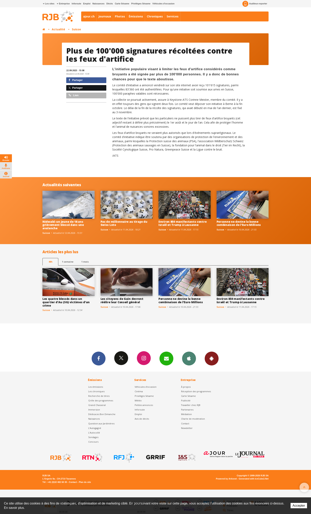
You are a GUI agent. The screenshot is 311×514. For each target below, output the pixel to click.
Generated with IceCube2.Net (254, 479)
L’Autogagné (94, 428)
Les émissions (95, 387)
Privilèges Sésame (141, 3)
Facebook (99, 358)
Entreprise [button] (63, 3)
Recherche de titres (98, 396)
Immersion (94, 409)
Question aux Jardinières (101, 423)
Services (173, 16)
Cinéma (139, 391)
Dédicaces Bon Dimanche (101, 414)
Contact (185, 423)
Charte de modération (193, 418)
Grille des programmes (100, 400)
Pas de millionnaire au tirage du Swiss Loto (124, 223)
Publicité (185, 400)
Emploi (86, 3)
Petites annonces (144, 405)
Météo (138, 400)
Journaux (104, 16)
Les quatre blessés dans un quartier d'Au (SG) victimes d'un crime (66, 302)
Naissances (98, 3)
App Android (212, 358)
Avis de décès (142, 418)
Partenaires (187, 409)
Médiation (186, 414)
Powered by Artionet (226, 479)
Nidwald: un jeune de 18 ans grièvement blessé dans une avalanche (63, 225)
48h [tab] (50, 261)
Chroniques (155, 16)
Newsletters (166, 358)
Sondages (93, 437)
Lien (74, 95)
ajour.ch (89, 16)
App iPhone (189, 358)
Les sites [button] (48, 3)
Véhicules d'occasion (163, 3)
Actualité (58, 29)
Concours (93, 441)
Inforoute (76, 3)
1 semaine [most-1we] (67, 261)
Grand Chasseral (97, 405)
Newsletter (187, 428)
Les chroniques (96, 391)
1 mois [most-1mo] (85, 261)
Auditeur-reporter (254, 4)
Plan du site (85, 482)
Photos (120, 16)
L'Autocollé (94, 432)
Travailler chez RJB (190, 405)
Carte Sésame (122, 3)
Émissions (136, 16)
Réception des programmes (196, 391)
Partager (76, 80)
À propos (186, 387)
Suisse (76, 29)
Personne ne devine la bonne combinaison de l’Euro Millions (239, 223)
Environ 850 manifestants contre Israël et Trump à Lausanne (182, 223)
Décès (110, 3)
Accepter (299, 505)
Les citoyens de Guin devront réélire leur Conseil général (122, 300)
